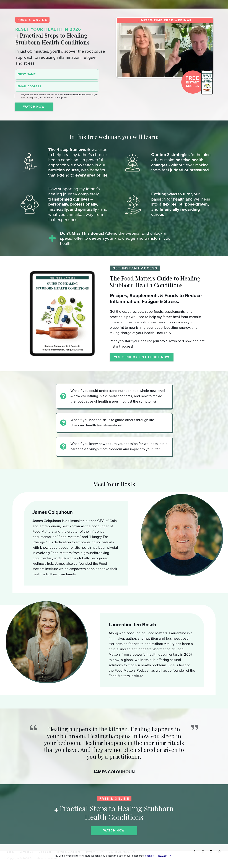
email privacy (27, 97)
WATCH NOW (34, 107)
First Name (26, 74)
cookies (149, 855)
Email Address (29, 86)
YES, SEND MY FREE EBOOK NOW (141, 357)
